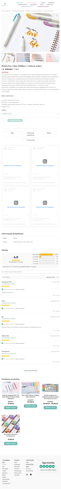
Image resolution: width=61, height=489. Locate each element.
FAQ (15, 462)
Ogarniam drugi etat (27, 6)
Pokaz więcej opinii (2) (30, 370)
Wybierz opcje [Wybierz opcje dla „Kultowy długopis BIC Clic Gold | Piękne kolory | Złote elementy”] (11, 407)
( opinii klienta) (16, 69)
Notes (41, 4)
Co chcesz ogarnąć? (32, 2)
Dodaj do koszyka (15, 120)
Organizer (51, 2)
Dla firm (28, 469)
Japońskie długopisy (18, 11)
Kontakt (16, 475)
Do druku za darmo (43, 6)
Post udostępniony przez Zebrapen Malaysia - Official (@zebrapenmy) (21, 224)
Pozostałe (49, 4)
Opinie (49, 133)
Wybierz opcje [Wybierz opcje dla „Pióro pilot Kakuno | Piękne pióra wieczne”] (30, 406)
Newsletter (29, 471)
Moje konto (17, 473)
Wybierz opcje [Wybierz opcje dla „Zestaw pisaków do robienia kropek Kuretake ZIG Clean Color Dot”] (50, 407)
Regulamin (5, 479)
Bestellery (19, 2)
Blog (3, 475)
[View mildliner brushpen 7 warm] (8, 57)
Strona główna (6, 11)
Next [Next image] (59, 57)
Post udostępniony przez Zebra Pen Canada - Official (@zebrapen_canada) (22, 182)
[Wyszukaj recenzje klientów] (30, 271)
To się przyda (30, 140)
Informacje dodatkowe (30, 134)
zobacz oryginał (19, 289)
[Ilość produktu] (4, 120)
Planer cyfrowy (22, 4)
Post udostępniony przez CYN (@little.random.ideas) (46, 224)
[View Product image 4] (52, 57)
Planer (43, 2)
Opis (12, 133)
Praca (4, 477)
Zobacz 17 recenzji (31, 266)
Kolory (4, 110)
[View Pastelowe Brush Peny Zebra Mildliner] (23, 57)
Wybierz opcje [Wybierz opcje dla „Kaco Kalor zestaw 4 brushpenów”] (11, 443)
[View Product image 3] (38, 57)
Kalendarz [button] (33, 4)
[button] (56, 15)
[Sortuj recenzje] (52, 277)
